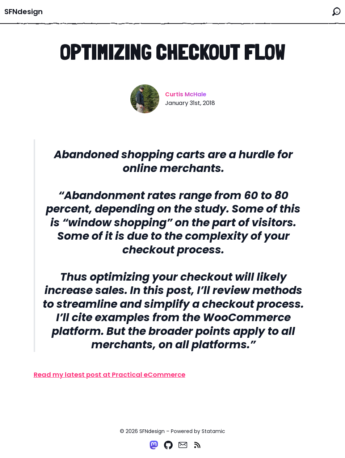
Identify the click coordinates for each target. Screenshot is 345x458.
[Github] (168, 445)
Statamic (213, 431)
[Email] (182, 445)
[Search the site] (336, 11)
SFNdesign (23, 12)
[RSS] (197, 445)
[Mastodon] (154, 445)
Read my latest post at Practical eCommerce (109, 374)
